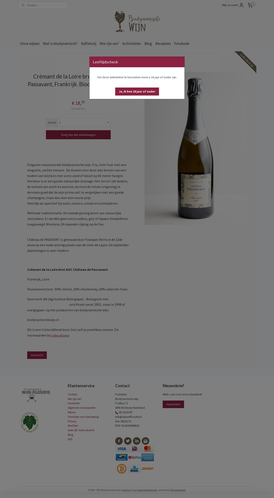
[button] (137, 92)
